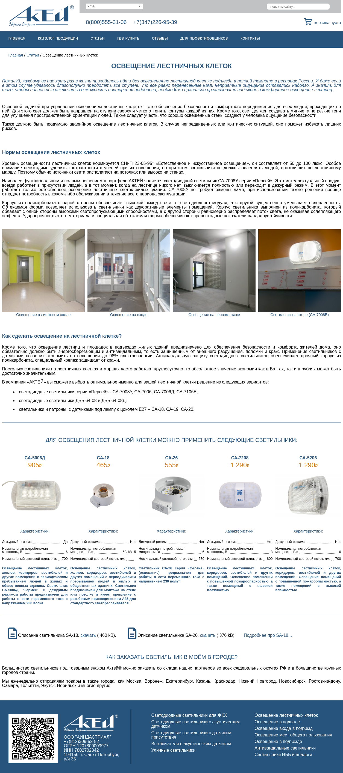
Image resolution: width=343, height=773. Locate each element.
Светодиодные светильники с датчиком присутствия (191, 734)
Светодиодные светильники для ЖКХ (189, 715)
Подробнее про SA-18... (268, 635)
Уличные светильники (173, 750)
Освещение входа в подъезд (284, 728)
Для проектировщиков (204, 38)
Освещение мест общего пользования (293, 735)
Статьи (98, 38)
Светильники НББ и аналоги (283, 754)
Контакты (250, 38)
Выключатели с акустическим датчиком (191, 743)
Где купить (128, 38)
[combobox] (114, 6)
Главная (16, 38)
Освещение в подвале (277, 722)
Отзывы (160, 38)
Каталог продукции (58, 38)
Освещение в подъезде (278, 741)
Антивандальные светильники (285, 748)
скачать (88, 635)
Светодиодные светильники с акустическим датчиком (195, 724)
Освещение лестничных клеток (286, 715)
